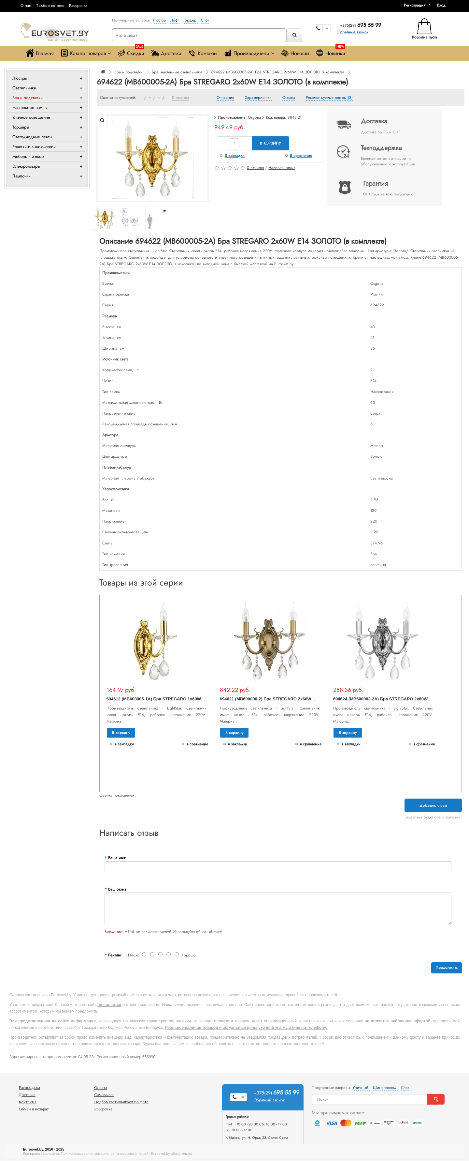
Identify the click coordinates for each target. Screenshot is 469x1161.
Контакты (202, 53)
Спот (205, 20)
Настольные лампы (29, 107)
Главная (40, 53)
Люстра (160, 20)
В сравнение (301, 156)
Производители (249, 53)
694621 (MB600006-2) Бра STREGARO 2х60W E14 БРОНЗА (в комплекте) (294, 698)
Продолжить (446, 967)
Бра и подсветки (27, 98)
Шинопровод (385, 1088)
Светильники (24, 88)
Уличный (361, 1088)
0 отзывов (180, 97)
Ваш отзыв (117, 889)
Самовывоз (104, 1094)
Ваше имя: (117, 858)
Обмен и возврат (34, 1109)
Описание (225, 97)
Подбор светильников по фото (121, 1101)
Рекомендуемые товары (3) (329, 97)
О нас (26, 5)
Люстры (19, 78)
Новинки (330, 51)
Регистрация (414, 5)
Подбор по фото (50, 5)
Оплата (100, 1087)
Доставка (166, 53)
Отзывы (288, 97)
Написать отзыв (281, 168)
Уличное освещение (31, 117)
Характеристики (258, 97)
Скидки (130, 51)
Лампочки (21, 176)
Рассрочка (78, 5)
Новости (295, 53)
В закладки (235, 156)
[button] (443, 5)
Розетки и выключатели (34, 147)
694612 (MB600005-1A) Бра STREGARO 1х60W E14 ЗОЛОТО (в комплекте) (182, 698)
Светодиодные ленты (32, 137)
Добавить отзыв (433, 805)
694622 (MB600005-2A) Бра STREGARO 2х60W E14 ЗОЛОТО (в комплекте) (277, 72)
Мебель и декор (28, 156)
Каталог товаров (85, 53)
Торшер (190, 20)
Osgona (254, 117)
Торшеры (20, 127)
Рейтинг (114, 955)
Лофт (175, 20)
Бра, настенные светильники (177, 72)
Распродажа (29, 1087)
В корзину (270, 143)
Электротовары (26, 166)
